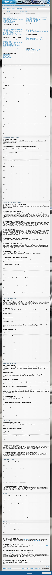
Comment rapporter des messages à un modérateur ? (11, 47)
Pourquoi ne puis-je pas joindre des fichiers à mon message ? (12, 45)
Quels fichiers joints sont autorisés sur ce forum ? (33, 49)
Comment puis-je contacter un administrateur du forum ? (34, 56)
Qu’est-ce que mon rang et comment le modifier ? (10, 33)
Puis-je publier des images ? (7, 57)
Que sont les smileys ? (6, 56)
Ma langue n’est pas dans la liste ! (8, 30)
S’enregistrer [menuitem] (49, 5)
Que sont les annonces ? (6, 59)
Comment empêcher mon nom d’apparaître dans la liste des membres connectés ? (13, 27)
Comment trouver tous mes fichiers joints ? (32, 50)
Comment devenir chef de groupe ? (31, 18)
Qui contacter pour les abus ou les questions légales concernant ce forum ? (37, 55)
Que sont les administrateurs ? (30, 14)
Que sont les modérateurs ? (30, 15)
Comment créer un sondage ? (7, 41)
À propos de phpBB (37, 540)
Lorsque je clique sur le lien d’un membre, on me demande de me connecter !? (13, 35)
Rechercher (4, 6)
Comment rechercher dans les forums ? (32, 35)
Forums (10, 5)
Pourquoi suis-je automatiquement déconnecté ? (10, 21)
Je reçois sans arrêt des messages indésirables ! (33, 25)
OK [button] (46, 573)
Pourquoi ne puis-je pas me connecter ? (9, 18)
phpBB (19, 169)
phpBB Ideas (47, 545)
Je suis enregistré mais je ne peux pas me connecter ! (11, 17)
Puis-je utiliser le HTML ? (6, 55)
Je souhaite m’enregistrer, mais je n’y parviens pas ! (10, 16)
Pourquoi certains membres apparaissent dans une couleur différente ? (36, 19)
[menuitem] (42, 5)
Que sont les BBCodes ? (6, 54)
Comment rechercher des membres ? (31, 38)
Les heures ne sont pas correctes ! (8, 28)
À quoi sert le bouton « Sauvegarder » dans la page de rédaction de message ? (13, 48)
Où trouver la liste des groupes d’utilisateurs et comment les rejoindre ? (36, 17)
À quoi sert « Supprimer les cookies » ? (8, 22)
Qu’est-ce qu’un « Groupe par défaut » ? (32, 20)
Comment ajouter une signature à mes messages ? (10, 40)
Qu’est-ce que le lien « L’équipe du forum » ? (33, 21)
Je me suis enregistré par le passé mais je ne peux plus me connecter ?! (13, 19)
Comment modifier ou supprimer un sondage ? (10, 43)
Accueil (6, 5)
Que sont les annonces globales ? (8, 58)
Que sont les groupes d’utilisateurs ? (31, 16)
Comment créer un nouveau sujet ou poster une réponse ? (11, 38)
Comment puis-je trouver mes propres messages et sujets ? (35, 39)
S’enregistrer (13, 6)
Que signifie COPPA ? (6, 15)
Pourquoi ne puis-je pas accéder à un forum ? (9, 44)
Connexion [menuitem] (47, 5)
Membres (14, 5)
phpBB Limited (26, 539)
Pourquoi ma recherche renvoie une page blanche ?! (34, 37)
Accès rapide (3, 5)
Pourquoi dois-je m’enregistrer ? (7, 14)
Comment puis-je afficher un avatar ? (8, 32)
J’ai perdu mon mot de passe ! (7, 20)
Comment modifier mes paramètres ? (8, 25)
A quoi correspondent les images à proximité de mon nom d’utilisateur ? (13, 31)
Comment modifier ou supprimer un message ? (10, 39)
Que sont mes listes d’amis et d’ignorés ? (32, 30)
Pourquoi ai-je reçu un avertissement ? (8, 46)
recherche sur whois (13, 552)
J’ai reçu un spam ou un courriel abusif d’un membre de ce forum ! (36, 26)
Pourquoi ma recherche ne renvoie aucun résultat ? (33, 36)
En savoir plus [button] (29, 573)
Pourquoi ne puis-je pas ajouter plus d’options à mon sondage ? (12, 42)
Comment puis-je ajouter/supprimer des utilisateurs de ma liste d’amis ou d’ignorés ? (37, 32)
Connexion (9, 6)
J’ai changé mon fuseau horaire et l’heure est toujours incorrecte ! (12, 29)
